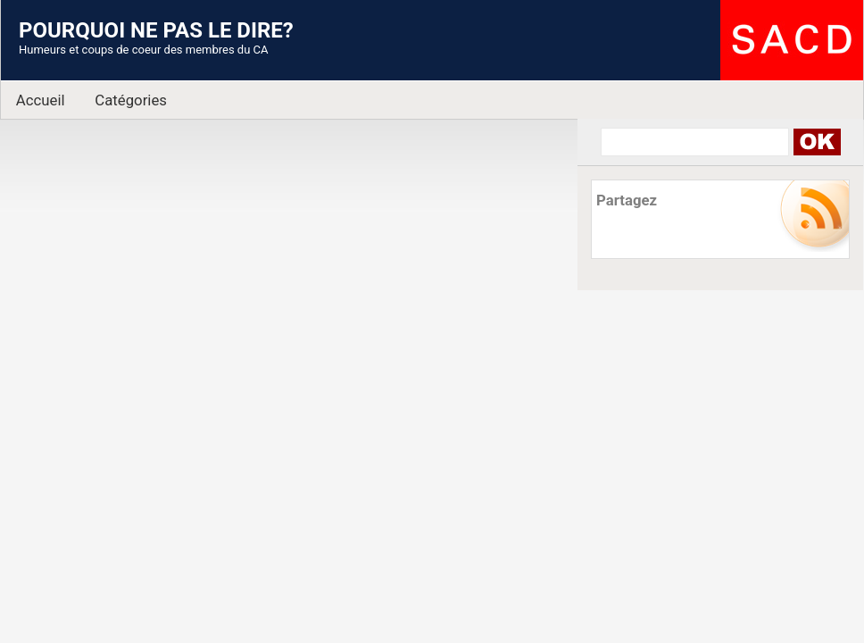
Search (816, 142)
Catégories (131, 100)
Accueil (40, 100)
